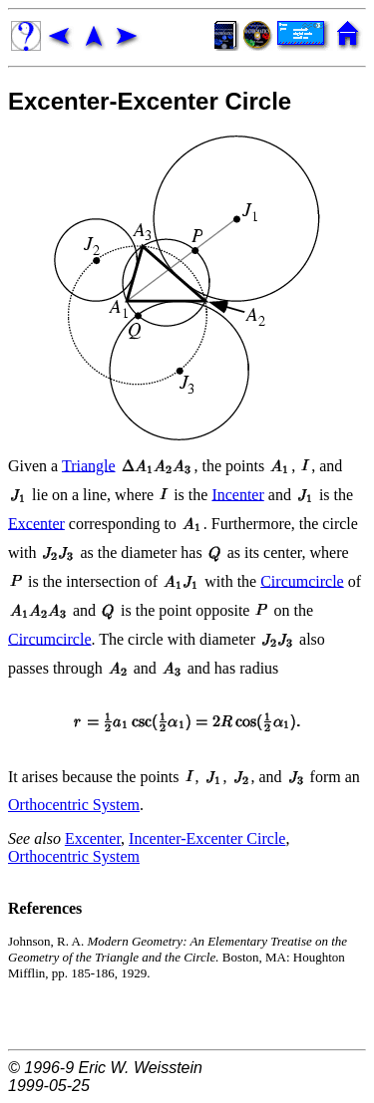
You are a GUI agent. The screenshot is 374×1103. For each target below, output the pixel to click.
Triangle (89, 464)
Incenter (237, 493)
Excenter (36, 522)
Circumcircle (302, 580)
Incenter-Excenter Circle (207, 838)
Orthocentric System (74, 804)
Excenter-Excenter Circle (149, 101)
